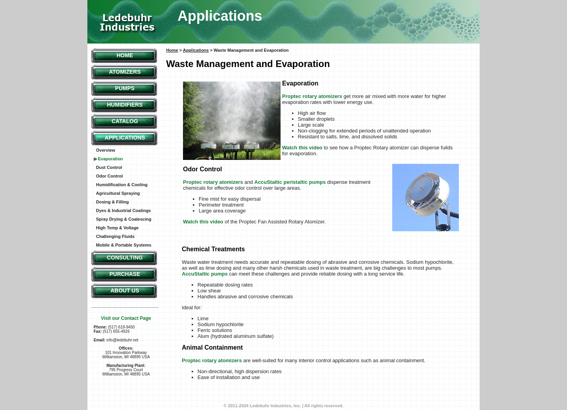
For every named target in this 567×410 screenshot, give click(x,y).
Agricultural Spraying (118, 193)
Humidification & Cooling (121, 184)
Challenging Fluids (115, 236)
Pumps (125, 88)
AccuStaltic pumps (205, 274)
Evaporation (110, 158)
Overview (105, 150)
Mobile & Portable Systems (123, 245)
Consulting (125, 257)
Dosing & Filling (112, 202)
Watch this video (302, 148)
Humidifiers (125, 105)
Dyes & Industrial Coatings (123, 210)
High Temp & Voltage (117, 227)
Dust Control (109, 167)
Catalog (125, 121)
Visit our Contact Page (126, 318)
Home (125, 55)
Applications (125, 137)
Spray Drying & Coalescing (123, 219)
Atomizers (125, 72)
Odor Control (109, 176)
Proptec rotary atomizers (312, 96)
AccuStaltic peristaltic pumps (290, 182)
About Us (125, 290)
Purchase (124, 274)
